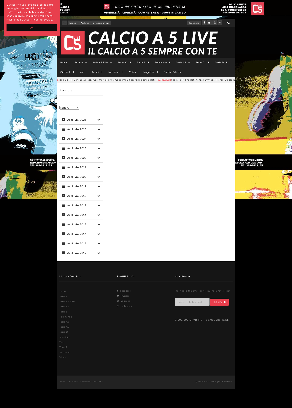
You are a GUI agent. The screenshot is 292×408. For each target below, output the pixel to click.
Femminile (161, 62)
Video (132, 72)
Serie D (219, 62)
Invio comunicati (101, 22)
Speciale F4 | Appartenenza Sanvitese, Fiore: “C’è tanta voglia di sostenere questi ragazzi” (218, 79)
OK (32, 27)
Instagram (125, 306)
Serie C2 (201, 62)
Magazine (149, 72)
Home (63, 62)
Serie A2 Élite (100, 62)
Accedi (73, 22)
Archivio (85, 22)
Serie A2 (123, 62)
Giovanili (65, 72)
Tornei (95, 72)
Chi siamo (73, 381)
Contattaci (85, 381)
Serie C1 (181, 62)
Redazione (194, 22)
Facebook (124, 290)
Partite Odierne (173, 72)
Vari (82, 72)
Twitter (123, 295)
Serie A (78, 62)
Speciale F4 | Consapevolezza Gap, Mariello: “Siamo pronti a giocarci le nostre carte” (102, 79)
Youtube (123, 300)
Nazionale (114, 72)
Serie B (141, 62)
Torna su (98, 381)
